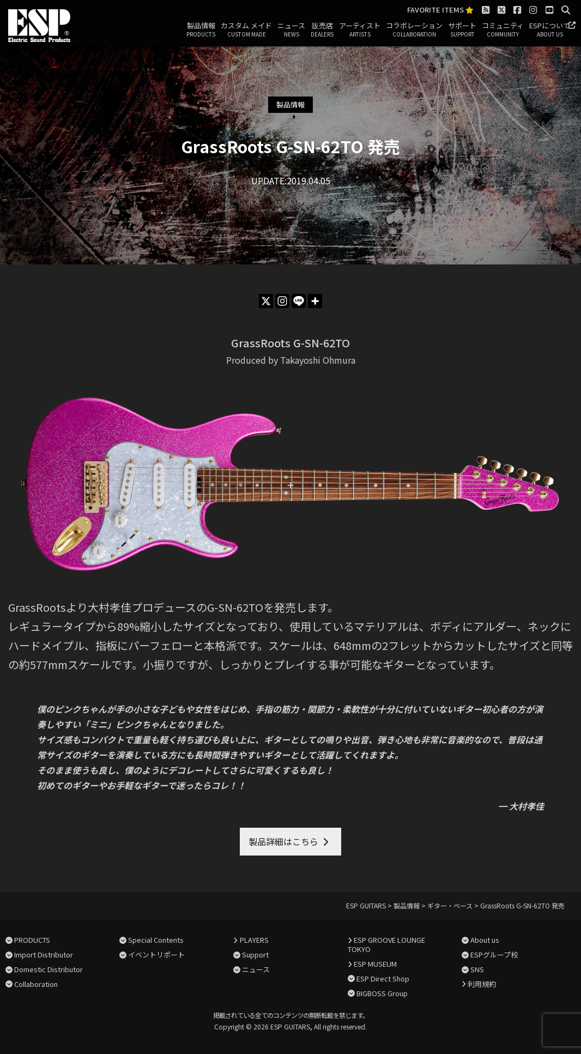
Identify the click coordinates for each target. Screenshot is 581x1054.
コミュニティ (503, 30)
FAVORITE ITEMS (440, 10)
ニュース (291, 30)
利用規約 (482, 984)
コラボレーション (414, 30)
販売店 (322, 30)
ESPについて (549, 30)
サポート (462, 30)
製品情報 (200, 30)
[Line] (299, 301)
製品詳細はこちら (283, 841)
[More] (315, 301)
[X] (266, 301)
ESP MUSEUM (375, 964)
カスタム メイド (246, 30)
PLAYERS (254, 940)
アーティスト (359, 30)
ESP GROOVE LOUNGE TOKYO (386, 944)
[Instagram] (282, 301)
